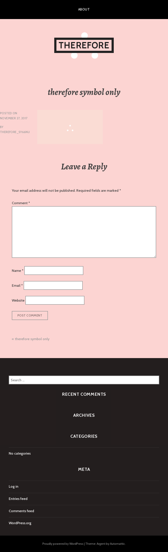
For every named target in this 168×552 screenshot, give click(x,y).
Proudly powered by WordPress (62, 544)
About (84, 9)
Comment (21, 203)
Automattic (117, 544)
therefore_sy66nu (15, 132)
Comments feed (21, 511)
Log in (13, 486)
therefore (84, 45)
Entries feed (18, 499)
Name (17, 270)
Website (18, 300)
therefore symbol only (32, 339)
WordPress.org (20, 523)
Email (17, 285)
